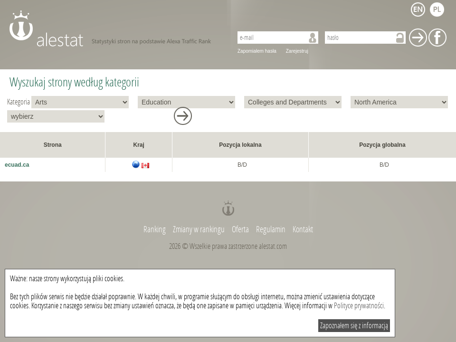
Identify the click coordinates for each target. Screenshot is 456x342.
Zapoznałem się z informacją (354, 325)
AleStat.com (115, 28)
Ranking (155, 229)
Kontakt (303, 229)
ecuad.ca (17, 165)
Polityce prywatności (359, 305)
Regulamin (270, 229)
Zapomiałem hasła (257, 51)
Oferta (240, 229)
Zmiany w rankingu (199, 229)
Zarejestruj (297, 51)
